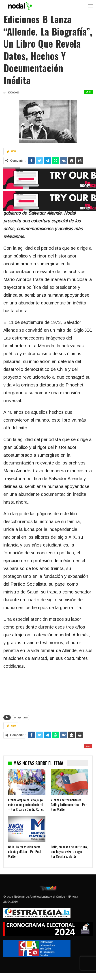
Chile (88, 91)
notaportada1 (21, 717)
